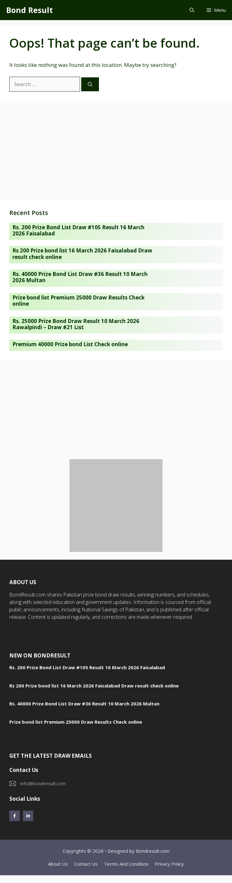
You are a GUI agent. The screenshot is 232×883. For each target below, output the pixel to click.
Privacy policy (169, 864)
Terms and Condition (126, 864)
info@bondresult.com (43, 783)
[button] (191, 10)
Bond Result (29, 10)
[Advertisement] (116, 150)
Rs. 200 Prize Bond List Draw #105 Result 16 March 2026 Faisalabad (78, 230)
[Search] (90, 84)
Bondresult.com (152, 851)
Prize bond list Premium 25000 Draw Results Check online (78, 300)
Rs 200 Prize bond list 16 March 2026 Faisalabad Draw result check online (82, 253)
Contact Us (86, 864)
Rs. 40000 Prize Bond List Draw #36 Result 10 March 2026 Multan (80, 277)
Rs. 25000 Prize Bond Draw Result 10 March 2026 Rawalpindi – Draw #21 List (75, 324)
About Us (58, 864)
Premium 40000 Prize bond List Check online (70, 344)
